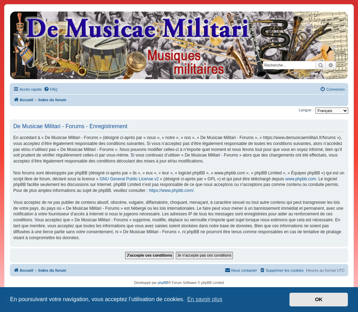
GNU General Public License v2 (129, 178)
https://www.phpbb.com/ (171, 190)
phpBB (163, 283)
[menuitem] (51, 89)
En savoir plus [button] (204, 299)
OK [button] (319, 299)
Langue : (306, 110)
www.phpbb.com (300, 178)
